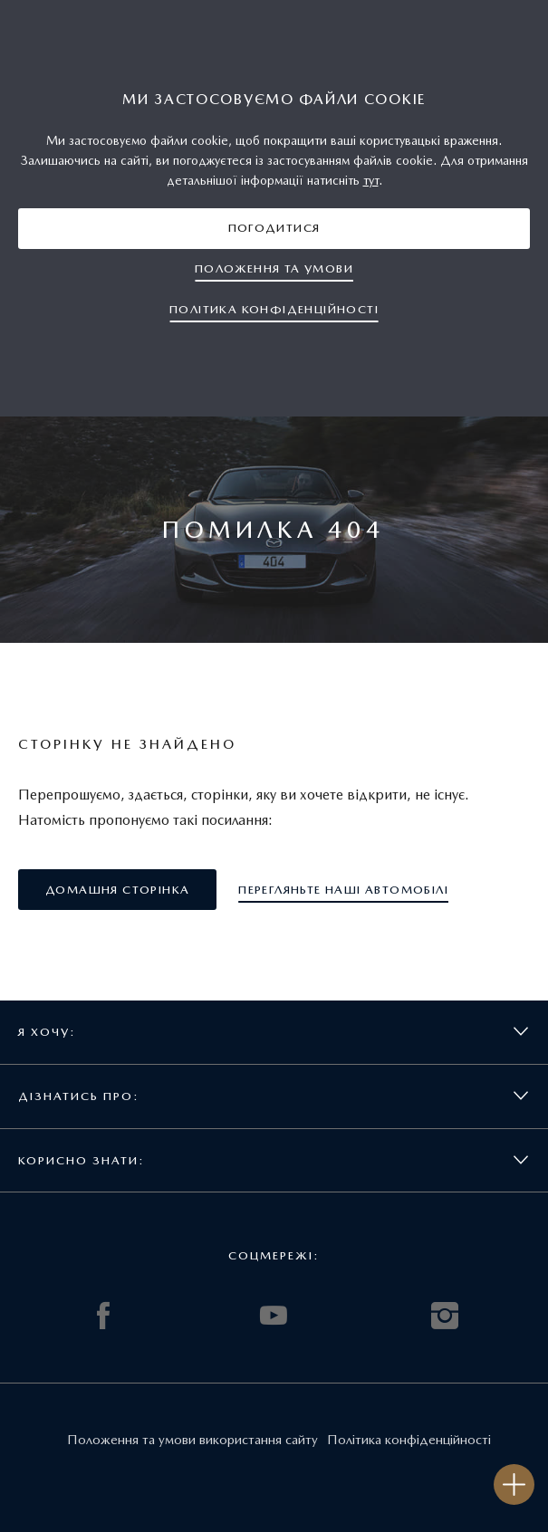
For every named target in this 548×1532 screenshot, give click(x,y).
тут (371, 180)
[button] (274, 228)
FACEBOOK (103, 1315)
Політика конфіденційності (409, 1439)
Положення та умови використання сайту (192, 1439)
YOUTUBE (273, 1315)
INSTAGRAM (444, 1315)
